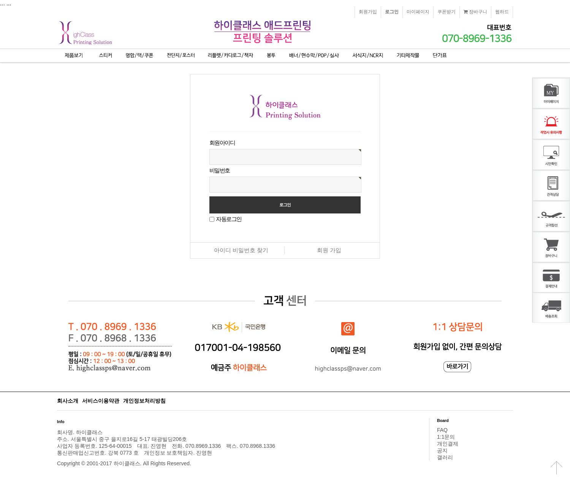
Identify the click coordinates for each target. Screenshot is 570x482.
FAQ (442, 430)
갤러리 (445, 457)
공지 (442, 450)
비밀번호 (219, 170)
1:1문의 (446, 437)
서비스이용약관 (100, 401)
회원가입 (368, 11)
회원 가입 (329, 250)
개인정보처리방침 (144, 401)
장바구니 (475, 11)
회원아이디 (222, 142)
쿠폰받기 (446, 11)
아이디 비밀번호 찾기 (241, 250)
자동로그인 (228, 219)
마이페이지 (418, 11)
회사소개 (67, 401)
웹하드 (502, 11)
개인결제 (447, 444)
